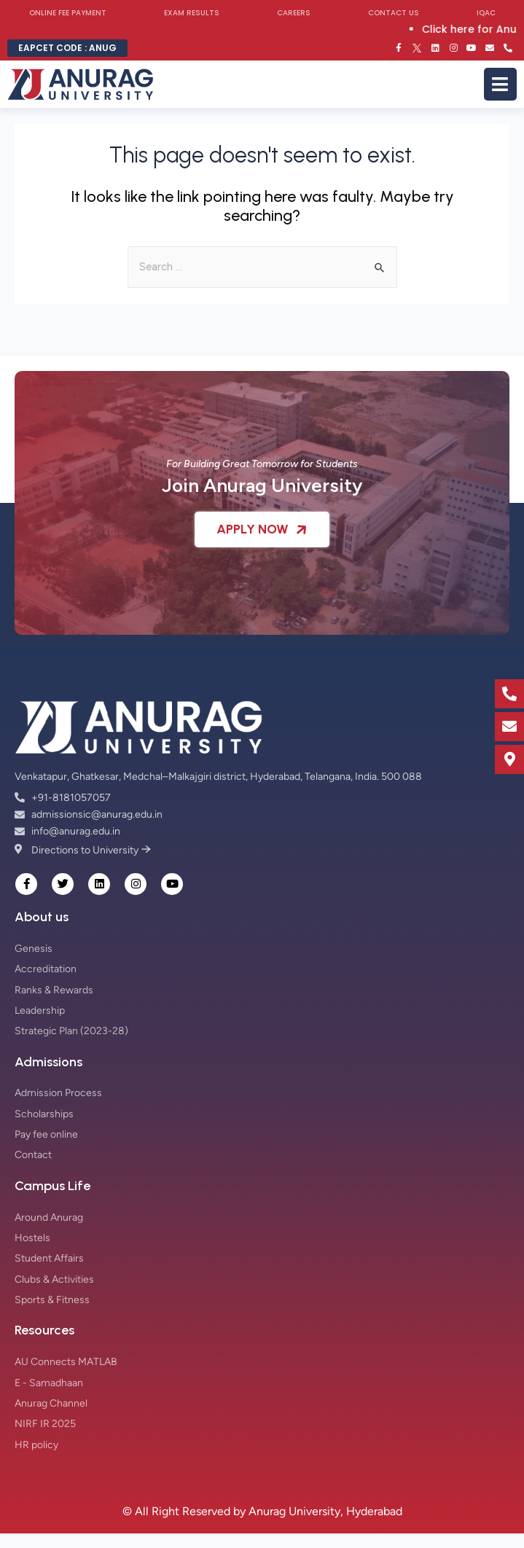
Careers (293, 12)
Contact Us (393, 12)
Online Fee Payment (67, 12)
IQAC (486, 12)
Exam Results (191, 12)
